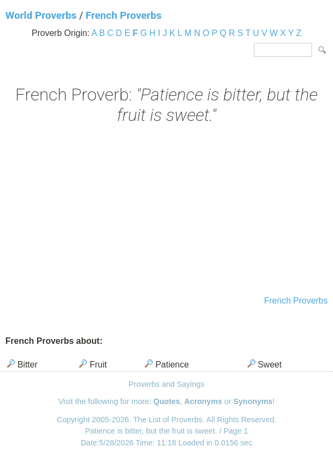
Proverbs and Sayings (166, 384)
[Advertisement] (166, 211)
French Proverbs (123, 15)
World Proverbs (40, 15)
